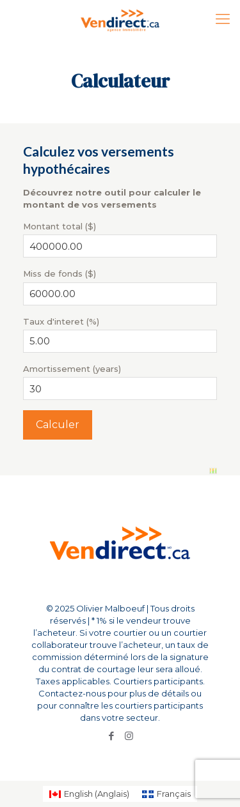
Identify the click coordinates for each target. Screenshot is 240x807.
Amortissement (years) (72, 369)
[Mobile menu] (223, 19)
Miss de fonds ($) (59, 273)
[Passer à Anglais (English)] (89, 794)
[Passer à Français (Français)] (166, 794)
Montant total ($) (59, 226)
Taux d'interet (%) (61, 321)
